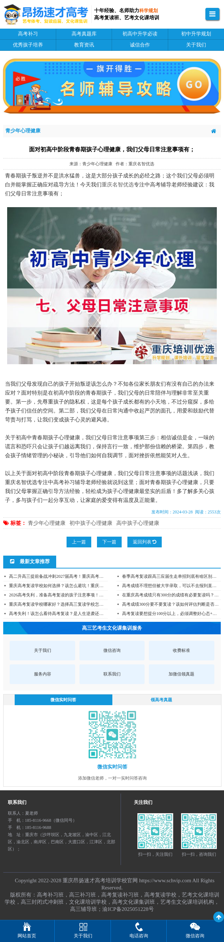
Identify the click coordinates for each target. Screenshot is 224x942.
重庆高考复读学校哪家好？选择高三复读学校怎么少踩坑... (64, 604)
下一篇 (109, 542)
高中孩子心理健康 (137, 523)
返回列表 (144, 542)
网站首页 (27, 935)
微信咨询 (195, 935)
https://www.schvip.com (165, 880)
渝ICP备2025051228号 (128, 909)
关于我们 (83, 935)
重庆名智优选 (118, 184)
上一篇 (79, 542)
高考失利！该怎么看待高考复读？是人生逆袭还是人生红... (64, 613)
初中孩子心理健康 (90, 523)
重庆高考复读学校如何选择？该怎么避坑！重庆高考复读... (64, 585)
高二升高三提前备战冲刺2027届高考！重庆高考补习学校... (64, 576)
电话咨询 (139, 935)
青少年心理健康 (46, 523)
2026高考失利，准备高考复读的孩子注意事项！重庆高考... (64, 594)
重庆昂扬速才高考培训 (89, 880)
